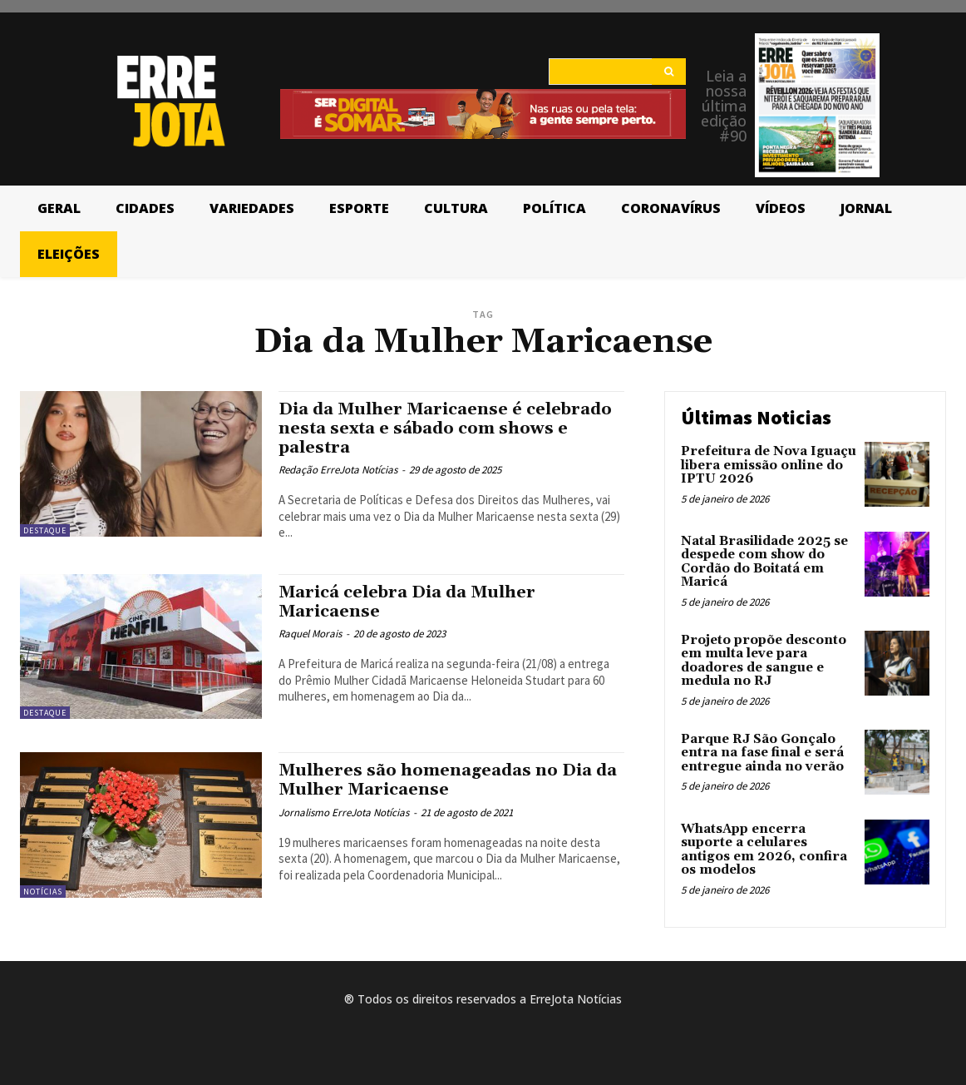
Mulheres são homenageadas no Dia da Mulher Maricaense (440, 780)
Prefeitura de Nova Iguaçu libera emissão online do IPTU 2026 (768, 465)
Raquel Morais (310, 634)
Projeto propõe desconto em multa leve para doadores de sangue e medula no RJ (763, 661)
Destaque (45, 530)
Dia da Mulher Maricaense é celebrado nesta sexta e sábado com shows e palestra (438, 428)
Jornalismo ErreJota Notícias (343, 812)
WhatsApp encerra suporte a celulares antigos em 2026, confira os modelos (764, 850)
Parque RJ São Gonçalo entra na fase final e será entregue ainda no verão (762, 753)
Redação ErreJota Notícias (337, 470)
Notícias (42, 891)
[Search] (669, 71)
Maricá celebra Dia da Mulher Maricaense (414, 602)
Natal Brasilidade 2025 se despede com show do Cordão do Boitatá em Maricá (764, 562)
